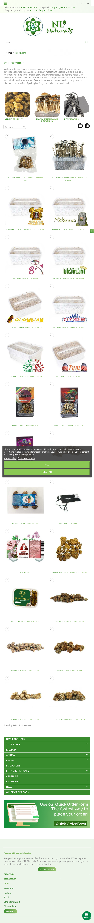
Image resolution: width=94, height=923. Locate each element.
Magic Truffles (14, 119)
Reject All (47, 471)
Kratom (11, 749)
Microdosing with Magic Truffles (25, 523)
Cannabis (12, 776)
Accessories (71, 119)
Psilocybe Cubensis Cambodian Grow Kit (69, 327)
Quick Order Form (18, 792)
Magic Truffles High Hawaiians (25, 425)
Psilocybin (13, 765)
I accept (47, 464)
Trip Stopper (25, 572)
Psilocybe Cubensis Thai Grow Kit (69, 376)
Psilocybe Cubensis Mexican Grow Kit (68, 278)
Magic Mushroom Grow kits (47, 120)
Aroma (10, 754)
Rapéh (10, 760)
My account (10, 911)
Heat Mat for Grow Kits (69, 523)
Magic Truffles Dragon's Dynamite (68, 425)
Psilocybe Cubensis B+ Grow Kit (25, 278)
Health (10, 786)
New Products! (15, 738)
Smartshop (13, 744)
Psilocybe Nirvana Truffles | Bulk (25, 670)
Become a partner (47, 869)
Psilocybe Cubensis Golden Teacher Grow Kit (25, 229)
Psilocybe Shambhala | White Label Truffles (68, 572)
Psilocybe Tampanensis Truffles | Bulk (69, 719)
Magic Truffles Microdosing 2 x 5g (25, 621)
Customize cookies (26, 458)
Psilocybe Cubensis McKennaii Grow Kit (68, 229)
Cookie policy (10, 458)
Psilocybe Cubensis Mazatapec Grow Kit (25, 376)
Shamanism (13, 781)
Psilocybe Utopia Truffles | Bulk (68, 670)
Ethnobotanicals (17, 770)
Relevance (10, 127)
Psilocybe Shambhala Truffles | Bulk (68, 621)
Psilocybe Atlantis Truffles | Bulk (25, 719)
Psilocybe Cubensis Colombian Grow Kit (25, 327)
